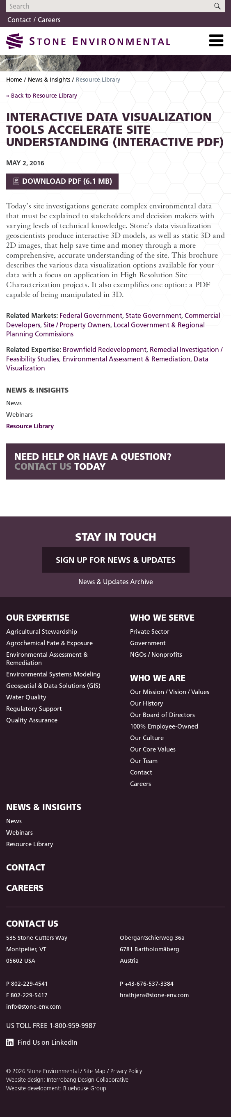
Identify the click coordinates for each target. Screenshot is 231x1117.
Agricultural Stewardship (41, 631)
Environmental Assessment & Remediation (126, 359)
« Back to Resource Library (41, 95)
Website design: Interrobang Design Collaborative (67, 1079)
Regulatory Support (34, 709)
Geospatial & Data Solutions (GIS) (53, 686)
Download (62, 181)
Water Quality (26, 697)
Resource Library (30, 426)
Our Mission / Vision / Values (169, 692)
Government (148, 643)
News (14, 403)
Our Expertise (37, 617)
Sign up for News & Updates (116, 560)
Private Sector (149, 631)
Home (14, 79)
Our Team (144, 761)
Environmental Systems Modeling (53, 674)
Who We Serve (162, 617)
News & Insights (49, 79)
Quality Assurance (31, 720)
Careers (49, 20)
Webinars (19, 414)
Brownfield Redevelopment (104, 349)
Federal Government (90, 315)
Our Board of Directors (162, 715)
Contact (19, 20)
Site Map (94, 1071)
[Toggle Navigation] (216, 40)
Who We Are (157, 678)
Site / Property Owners (76, 325)
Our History (146, 703)
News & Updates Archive (115, 582)
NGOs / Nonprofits (156, 654)
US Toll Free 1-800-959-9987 (51, 1025)
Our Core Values (153, 749)
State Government (153, 315)
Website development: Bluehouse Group (56, 1088)
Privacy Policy (126, 1071)
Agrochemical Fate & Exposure (49, 643)
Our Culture (147, 738)
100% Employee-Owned (164, 726)
